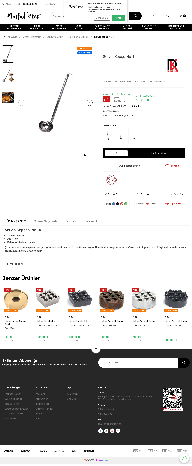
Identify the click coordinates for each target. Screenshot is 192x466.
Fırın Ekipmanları (37, 27)
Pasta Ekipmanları (59, 27)
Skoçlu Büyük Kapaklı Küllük (15, 324)
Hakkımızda (10, 420)
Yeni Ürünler (42, 400)
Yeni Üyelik (72, 395)
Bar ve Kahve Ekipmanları (102, 27)
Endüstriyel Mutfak (149, 27)
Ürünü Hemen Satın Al (129, 166)
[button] (23, 103)
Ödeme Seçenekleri (46, 223)
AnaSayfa (50, 4)
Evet (118, 18)
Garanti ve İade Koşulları (16, 410)
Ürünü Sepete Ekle (157, 153)
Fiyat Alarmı (144, 196)
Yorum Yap (176, 196)
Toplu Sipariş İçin (173, 205)
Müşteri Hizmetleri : (19, 4)
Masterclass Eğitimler (176, 27)
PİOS (7, 318)
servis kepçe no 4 (16, 265)
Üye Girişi (71, 400)
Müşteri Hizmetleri (44, 410)
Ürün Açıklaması (17, 222)
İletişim (39, 415)
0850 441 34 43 (106, 410)
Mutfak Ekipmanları (14, 27)
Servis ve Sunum (55, 37)
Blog (38, 420)
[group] (55, 102)
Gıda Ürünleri (79, 27)
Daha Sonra (101, 18)
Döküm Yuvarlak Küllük (112, 323)
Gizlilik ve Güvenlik (13, 415)
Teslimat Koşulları (12, 395)
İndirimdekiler (42, 405)
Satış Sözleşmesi (12, 405)
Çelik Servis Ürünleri (79, 37)
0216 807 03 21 (105, 415)
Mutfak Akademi (127, 27)
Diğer (147, 205)
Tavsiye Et (111, 196)
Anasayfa (10, 37)
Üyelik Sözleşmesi (13, 400)
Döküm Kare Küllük (46, 323)
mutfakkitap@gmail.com (110, 425)
